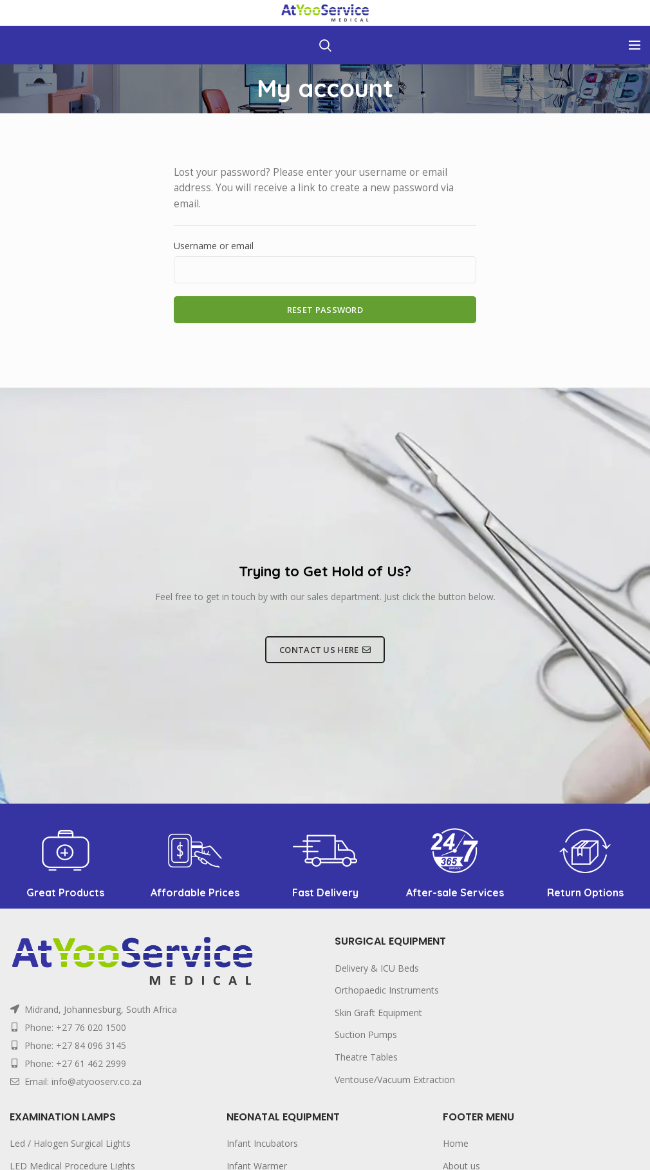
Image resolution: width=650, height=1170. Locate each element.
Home (456, 1143)
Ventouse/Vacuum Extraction (395, 1079)
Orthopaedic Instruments (387, 990)
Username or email (214, 246)
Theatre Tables (366, 1057)
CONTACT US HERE (325, 650)
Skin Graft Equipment (378, 1012)
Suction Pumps (366, 1034)
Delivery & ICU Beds (377, 968)
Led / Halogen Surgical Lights (70, 1143)
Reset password (325, 310)
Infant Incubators (262, 1143)
